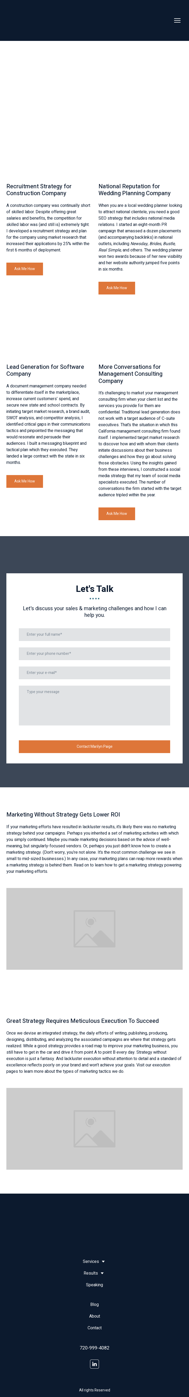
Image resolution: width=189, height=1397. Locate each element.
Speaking (94, 1285)
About (94, 1316)
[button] (24, 269)
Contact (95, 1328)
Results (91, 1273)
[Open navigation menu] (177, 20)
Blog (94, 1304)
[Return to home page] (25, 20)
